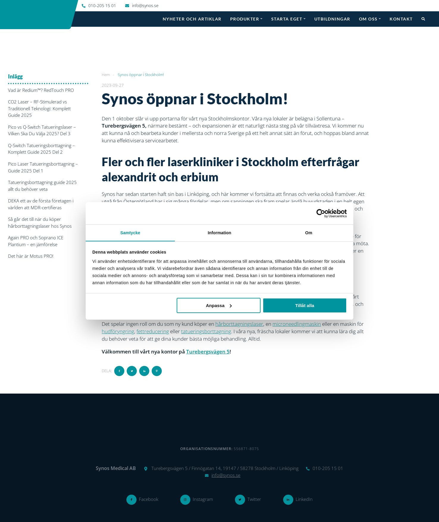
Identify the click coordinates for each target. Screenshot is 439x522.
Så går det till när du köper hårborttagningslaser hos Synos (40, 222)
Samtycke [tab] (130, 232)
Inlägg (15, 76)
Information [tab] (219, 232)
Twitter (254, 499)
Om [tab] (308, 232)
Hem (106, 74)
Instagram (203, 499)
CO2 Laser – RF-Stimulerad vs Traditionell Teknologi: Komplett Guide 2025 (39, 108)
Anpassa (219, 305)
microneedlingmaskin (296, 323)
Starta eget (286, 18)
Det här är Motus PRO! (31, 255)
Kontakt (401, 18)
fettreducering (153, 331)
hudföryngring (118, 331)
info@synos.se (145, 5)
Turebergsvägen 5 (208, 351)
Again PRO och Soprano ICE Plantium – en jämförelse (35, 240)
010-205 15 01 (102, 5)
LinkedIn (304, 499)
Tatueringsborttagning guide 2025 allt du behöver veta (42, 185)
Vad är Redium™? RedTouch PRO (41, 90)
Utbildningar (332, 18)
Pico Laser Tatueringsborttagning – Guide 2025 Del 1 (43, 167)
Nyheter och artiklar (192, 18)
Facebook (148, 499)
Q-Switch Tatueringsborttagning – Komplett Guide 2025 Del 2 (41, 148)
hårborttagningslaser (239, 323)
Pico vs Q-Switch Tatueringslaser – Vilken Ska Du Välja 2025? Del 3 (42, 130)
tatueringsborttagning (206, 331)
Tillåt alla (304, 305)
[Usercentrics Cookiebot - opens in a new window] (321, 213)
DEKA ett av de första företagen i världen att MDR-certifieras (40, 203)
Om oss (368, 18)
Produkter (244, 18)
